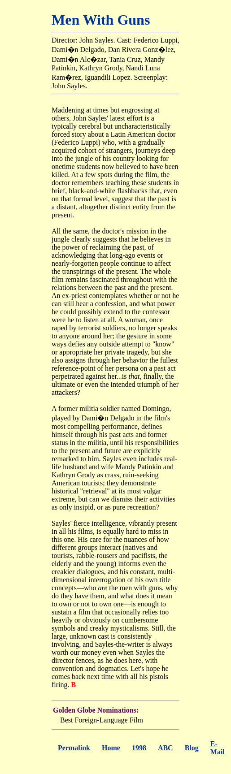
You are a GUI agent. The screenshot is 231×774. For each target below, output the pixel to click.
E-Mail (217, 748)
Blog (192, 748)
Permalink (74, 748)
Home (111, 748)
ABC (165, 748)
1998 (139, 748)
